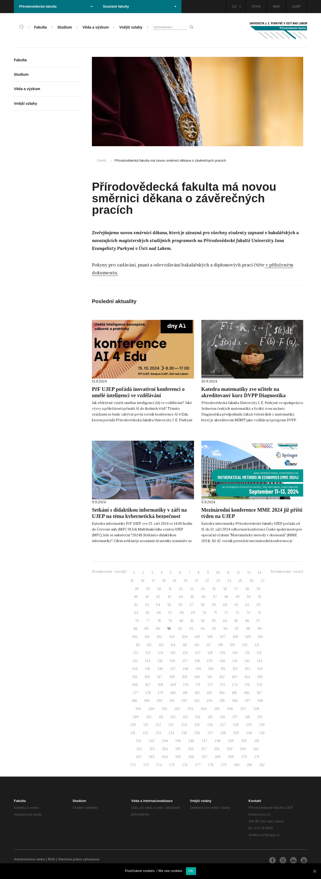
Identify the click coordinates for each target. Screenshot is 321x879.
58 (202, 605)
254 (165, 749)
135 (160, 661)
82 (203, 621)
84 (225, 621)
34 (203, 589)
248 (217, 741)
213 (185, 717)
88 (135, 628)
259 (230, 749)
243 (151, 741)
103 (172, 637)
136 (172, 661)
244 (165, 741)
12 (238, 572)
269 (231, 757)
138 (197, 661)
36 (225, 589)
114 (173, 645)
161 (209, 677)
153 (247, 669)
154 (260, 669)
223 (171, 725)
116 (197, 645)
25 (240, 580)
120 (244, 645)
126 (185, 653)
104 (184, 637)
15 (132, 580)
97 (237, 628)
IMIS (276, 6)
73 (237, 612)
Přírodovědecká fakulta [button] (56, 6)
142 (247, 661)
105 (197, 637)
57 (191, 605)
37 (236, 589)
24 (229, 580)
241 (262, 733)
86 (247, 621)
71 (215, 612)
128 (210, 653)
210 (148, 717)
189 (147, 700)
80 (181, 621)
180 (173, 693)
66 (159, 612)
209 (136, 717)
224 (184, 725)
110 (260, 637)
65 (148, 612)
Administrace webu (29, 859)
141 (235, 661)
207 (243, 709)
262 (138, 757)
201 (164, 709)
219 (259, 717)
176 (259, 685)
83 (214, 621)
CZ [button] (236, 6)
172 (210, 685)
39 (258, 589)
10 (218, 572)
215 (210, 717)
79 (170, 621)
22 (207, 580)
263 (151, 757)
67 (170, 612)
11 (228, 572)
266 (191, 757)
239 (236, 733)
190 (159, 700)
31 (169, 589)
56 (180, 605)
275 (172, 765)
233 (158, 733)
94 (203, 628)
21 (196, 580)
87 (258, 621)
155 (134, 677)
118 (220, 645)
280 (237, 765)
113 (161, 645)
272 (133, 765)
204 (204, 709)
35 (214, 589)
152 (235, 669)
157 (159, 677)
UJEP (296, 6)
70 (204, 612)
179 (160, 693)
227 (223, 725)
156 (147, 677)
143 (259, 661)
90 (158, 628)
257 (204, 749)
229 (249, 725)
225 (197, 725)
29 (148, 589)
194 (209, 700)
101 (147, 637)
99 (259, 628)
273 (146, 765)
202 (177, 709)
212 (172, 717)
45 (192, 596)
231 (132, 733)
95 (214, 628)
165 (260, 677)
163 (234, 677)
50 (249, 596)
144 (135, 669)
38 (247, 589)
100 (134, 637)
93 (191, 628)
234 (171, 733)
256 (191, 749)
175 (247, 685)
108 (235, 637)
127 (197, 653)
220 (133, 725)
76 (137, 621)
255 (178, 749)
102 (159, 637)
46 (203, 596)
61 (236, 605)
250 (244, 741)
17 (153, 580)
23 (218, 580)
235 (184, 733)
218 (247, 717)
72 (226, 612)
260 (243, 749)
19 (174, 580)
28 (137, 589)
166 (135, 685)
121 (257, 645)
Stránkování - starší (287, 571)
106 (210, 637)
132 (259, 653)
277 (198, 765)
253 (152, 749)
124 (160, 653)
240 (249, 733)
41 (147, 596)
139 (209, 661)
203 (190, 709)
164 (247, 677)
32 (180, 589)
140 (222, 661)
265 (178, 757)
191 (172, 700)
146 (160, 669)
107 (222, 637)
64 (136, 612)
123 (148, 653)
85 (236, 621)
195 (222, 700)
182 (197, 693)
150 (211, 669)
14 (259, 572)
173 (222, 685)
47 (215, 596)
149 (198, 669)
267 (204, 757)
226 (210, 725)
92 (180, 628)
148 (185, 669)
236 (197, 733)
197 (247, 700)
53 (147, 605)
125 (172, 653)
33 (191, 589)
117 (209, 645)
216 (222, 717)
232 (145, 733)
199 (138, 709)
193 (197, 700)
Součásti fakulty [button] (139, 6)
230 (262, 725)
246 (191, 741)
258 (216, 749)
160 (197, 677)
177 (135, 693)
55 (169, 605)
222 (158, 725)
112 (149, 645)
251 (256, 741)
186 (247, 693)
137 (184, 661)
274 (159, 765)
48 (226, 596)
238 (223, 733)
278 (210, 765)
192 (184, 700)
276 (185, 765)
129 (222, 653)
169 (173, 685)
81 (192, 621)
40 (136, 596)
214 (197, 717)
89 (146, 628)
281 (249, 765)
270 (244, 757)
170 (186, 685)
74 (248, 612)
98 (248, 628)
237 (210, 733)
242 (138, 741)
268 (217, 757)
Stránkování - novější (109, 571)
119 (232, 645)
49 (237, 596)
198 (260, 700)
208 (256, 709)
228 (236, 725)
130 (235, 653)
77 (148, 621)
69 (193, 612)
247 (204, 741)
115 (185, 645)
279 (223, 765)
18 (163, 580)
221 (145, 725)
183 (209, 693)
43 (169, 596)
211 (161, 717)
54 (158, 605)
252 (139, 749)
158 (172, 677)
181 (185, 693)
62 (247, 605)
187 (259, 693)
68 (182, 612)
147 (173, 669)
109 (248, 637)
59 (214, 605)
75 (259, 612)
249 (231, 741)
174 (234, 685)
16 (143, 580)
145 (147, 669)
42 (158, 596)
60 (225, 605)
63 (259, 605)
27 (262, 580)
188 (134, 700)
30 (159, 589)
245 (178, 741)
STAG (256, 6)
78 (159, 621)
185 (234, 693)
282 (262, 765)
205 (217, 709)
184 (222, 693)
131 (247, 653)
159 (184, 677)
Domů (101, 160)
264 (165, 757)
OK (191, 871)
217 (235, 717)
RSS (51, 859)
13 (249, 572)
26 (251, 580)
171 (198, 685)
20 (185, 580)
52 (136, 605)
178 (148, 693)
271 (256, 757)
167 (148, 685)
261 (255, 749)
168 (160, 685)
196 (235, 700)
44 (181, 596)
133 (135, 661)
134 (147, 661)
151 (223, 669)
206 (230, 709)
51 (259, 596)
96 (225, 628)
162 (222, 677)
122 (135, 653)
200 (151, 709)
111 (138, 645)
